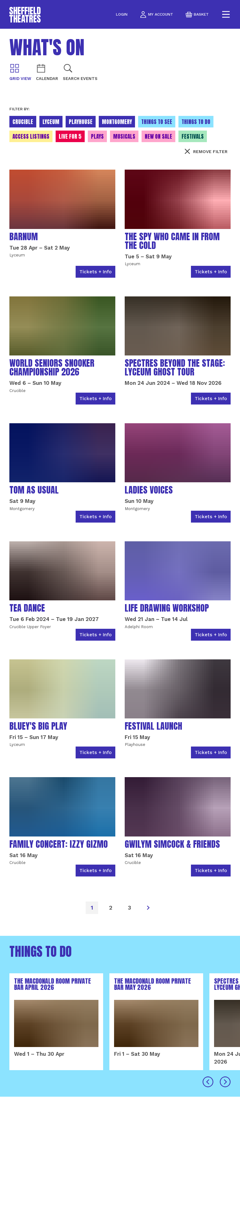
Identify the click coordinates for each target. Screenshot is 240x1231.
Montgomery (117, 122)
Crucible (22, 122)
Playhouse (80, 122)
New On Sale (158, 136)
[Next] (148, 907)
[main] (120, 630)
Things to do (196, 122)
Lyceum (50, 122)
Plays (97, 136)
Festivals (193, 136)
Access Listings (30, 136)
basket (197, 14)
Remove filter (206, 151)
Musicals (124, 136)
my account (156, 14)
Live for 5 (70, 136)
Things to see (156, 122)
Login (122, 14)
